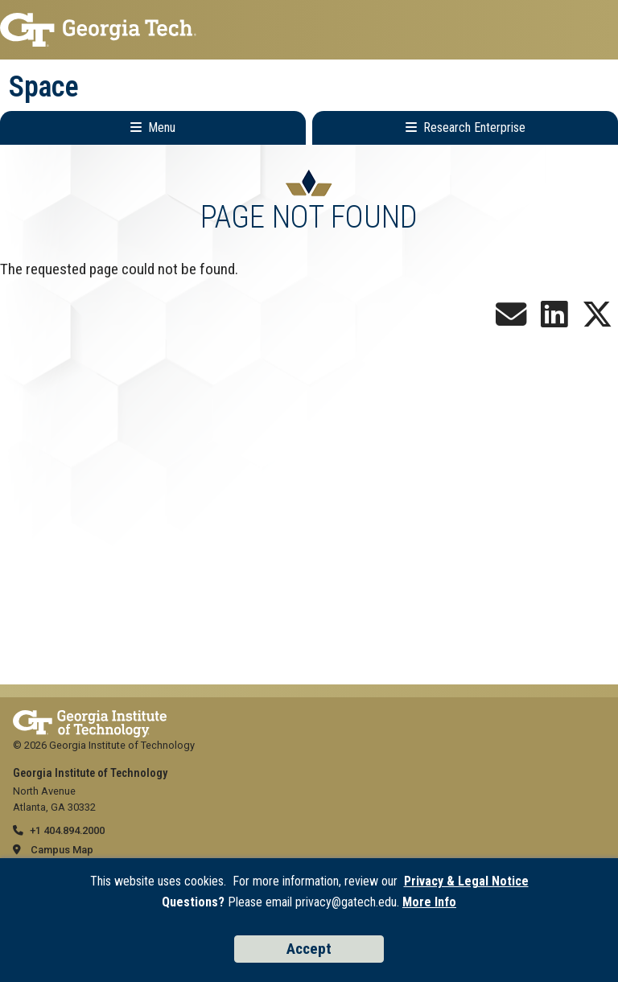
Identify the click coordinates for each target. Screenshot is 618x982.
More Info (429, 902)
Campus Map (62, 850)
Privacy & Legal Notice (466, 881)
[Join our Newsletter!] (511, 320)
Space (44, 87)
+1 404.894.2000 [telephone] (67, 830)
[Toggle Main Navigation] (153, 128)
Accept (309, 948)
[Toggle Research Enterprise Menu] (465, 128)
